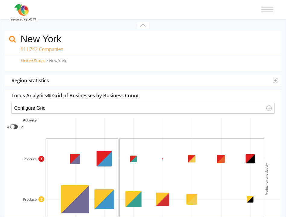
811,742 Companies (42, 49)
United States (33, 60)
